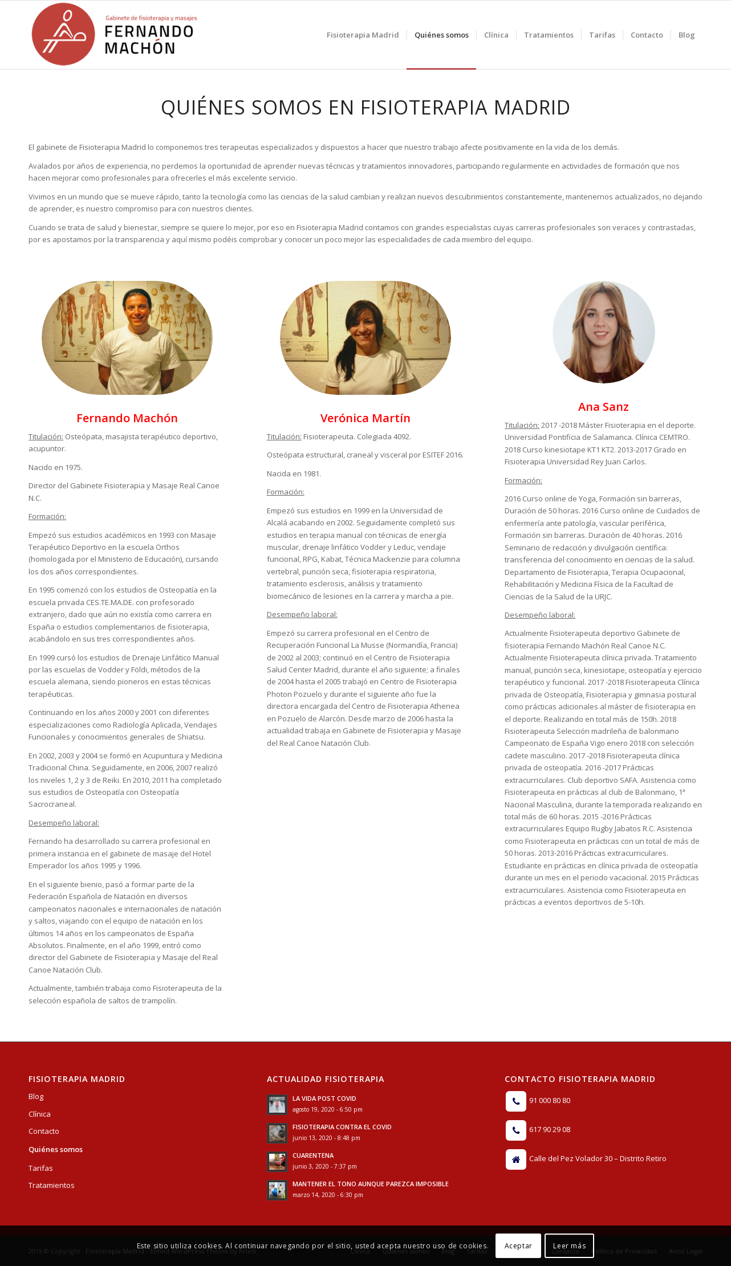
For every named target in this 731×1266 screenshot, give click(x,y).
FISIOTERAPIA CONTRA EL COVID (342, 1126)
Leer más (569, 1246)
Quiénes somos (56, 1149)
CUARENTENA (313, 1155)
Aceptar (519, 1246)
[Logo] (114, 35)
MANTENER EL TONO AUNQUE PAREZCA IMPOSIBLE (371, 1183)
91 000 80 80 (549, 1101)
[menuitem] (363, 35)
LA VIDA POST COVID (324, 1098)
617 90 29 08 (549, 1130)
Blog (36, 1096)
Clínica (40, 1114)
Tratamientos (52, 1185)
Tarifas (41, 1168)
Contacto (44, 1131)
